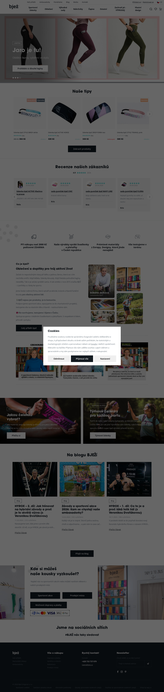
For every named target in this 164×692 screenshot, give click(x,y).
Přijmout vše (105, 358)
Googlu (94, 344)
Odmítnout (82, 358)
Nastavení (59, 358)
